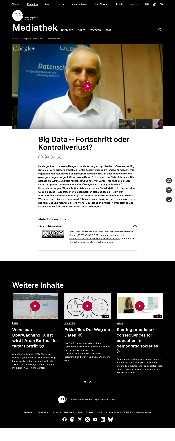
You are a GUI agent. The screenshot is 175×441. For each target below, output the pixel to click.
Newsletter (69, 412)
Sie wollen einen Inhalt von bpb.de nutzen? (91, 242)
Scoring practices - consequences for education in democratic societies (137, 338)
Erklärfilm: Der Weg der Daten (87, 332)
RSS (80, 412)
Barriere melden (113, 412)
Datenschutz (44, 412)
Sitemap (57, 412)
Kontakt (89, 412)
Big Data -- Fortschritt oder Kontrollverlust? (42, 39)
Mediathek (16, 39)
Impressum (29, 412)
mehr (134, 4)
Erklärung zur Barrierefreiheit (137, 412)
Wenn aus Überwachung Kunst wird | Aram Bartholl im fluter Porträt (35, 338)
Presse (99, 412)
